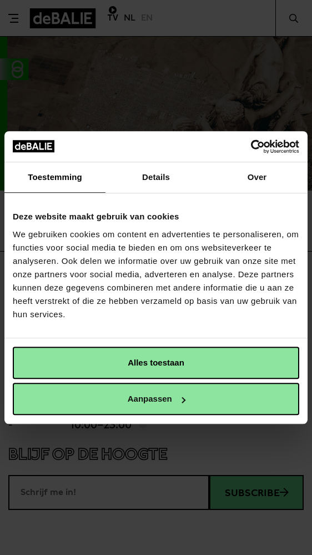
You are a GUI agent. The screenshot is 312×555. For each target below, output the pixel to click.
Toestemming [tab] (55, 177)
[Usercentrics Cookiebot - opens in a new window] (250, 146)
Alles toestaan (156, 362)
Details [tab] (156, 177)
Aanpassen (156, 398)
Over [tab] (257, 177)
